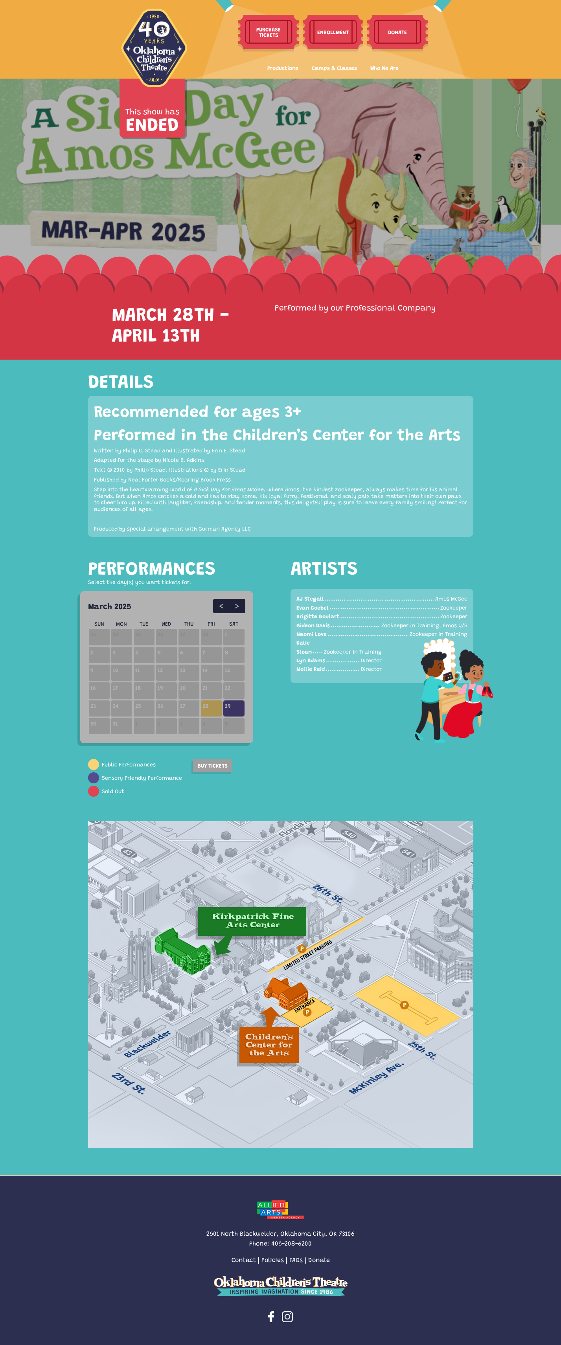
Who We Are (384, 68)
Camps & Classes (334, 68)
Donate (319, 1259)
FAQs (296, 1259)
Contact (244, 1259)
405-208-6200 (291, 1243)
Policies (272, 1259)
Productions (282, 68)
